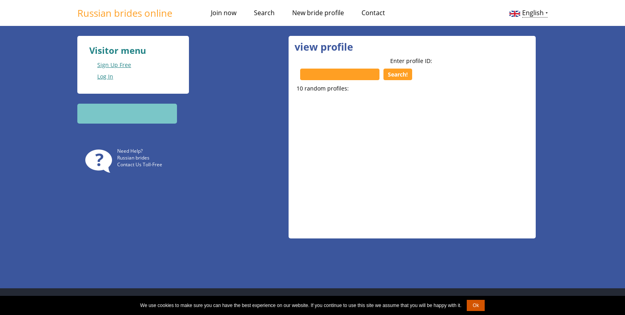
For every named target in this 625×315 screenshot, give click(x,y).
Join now (223, 12)
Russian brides (133, 157)
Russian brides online (124, 13)
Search (264, 12)
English (533, 12)
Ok (476, 305)
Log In (105, 76)
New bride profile (318, 12)
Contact (373, 12)
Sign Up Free (114, 65)
